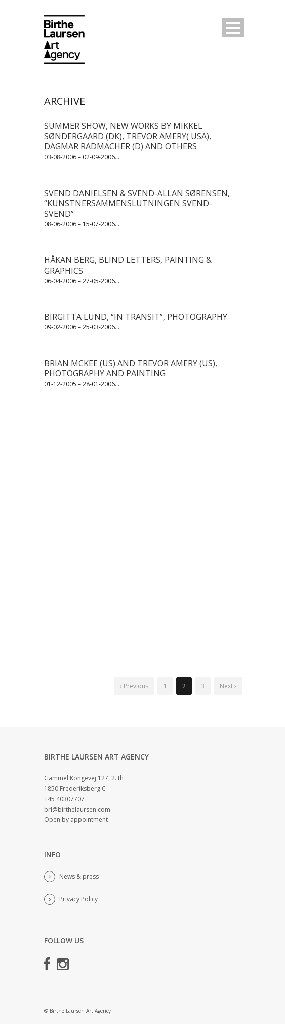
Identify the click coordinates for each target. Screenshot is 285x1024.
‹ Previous (134, 685)
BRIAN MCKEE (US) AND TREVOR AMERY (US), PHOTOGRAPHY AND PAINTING (130, 369)
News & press (79, 876)
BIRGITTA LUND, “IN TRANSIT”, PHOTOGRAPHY (135, 316)
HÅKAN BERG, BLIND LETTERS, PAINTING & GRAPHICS (128, 265)
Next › (228, 685)
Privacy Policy (78, 899)
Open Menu (233, 27)
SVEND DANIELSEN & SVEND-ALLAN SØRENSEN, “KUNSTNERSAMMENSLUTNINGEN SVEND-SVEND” (137, 203)
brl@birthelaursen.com (78, 809)
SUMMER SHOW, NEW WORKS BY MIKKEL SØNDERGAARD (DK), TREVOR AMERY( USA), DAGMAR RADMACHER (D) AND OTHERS (127, 136)
